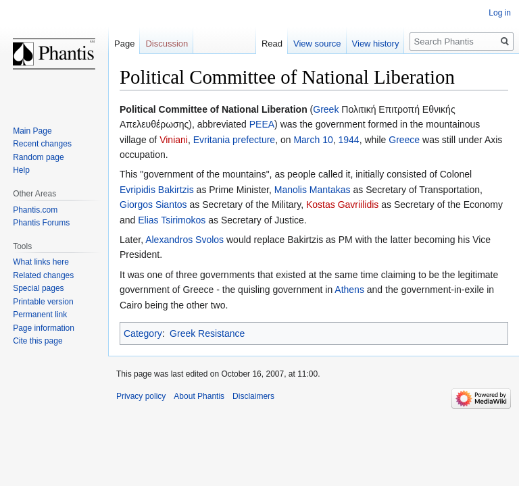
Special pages (38, 288)
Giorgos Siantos (153, 204)
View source (317, 43)
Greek (326, 109)
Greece (404, 139)
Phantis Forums (41, 222)
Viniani (173, 139)
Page (124, 43)
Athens (349, 289)
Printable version (43, 301)
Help (21, 170)
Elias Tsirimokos (171, 220)
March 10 (312, 139)
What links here (41, 262)
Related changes (43, 275)
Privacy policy (141, 396)
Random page (38, 157)
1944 (349, 139)
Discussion (166, 43)
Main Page (32, 131)
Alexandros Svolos (184, 239)
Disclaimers (253, 396)
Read (272, 43)
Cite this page (37, 341)
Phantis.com (35, 210)
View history (375, 43)
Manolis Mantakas (312, 189)
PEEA (261, 124)
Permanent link (40, 314)
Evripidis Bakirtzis (157, 189)
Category (143, 333)
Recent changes (42, 143)
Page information (43, 328)
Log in (500, 13)
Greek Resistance (207, 333)
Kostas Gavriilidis (342, 204)
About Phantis (199, 396)
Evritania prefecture (234, 139)
